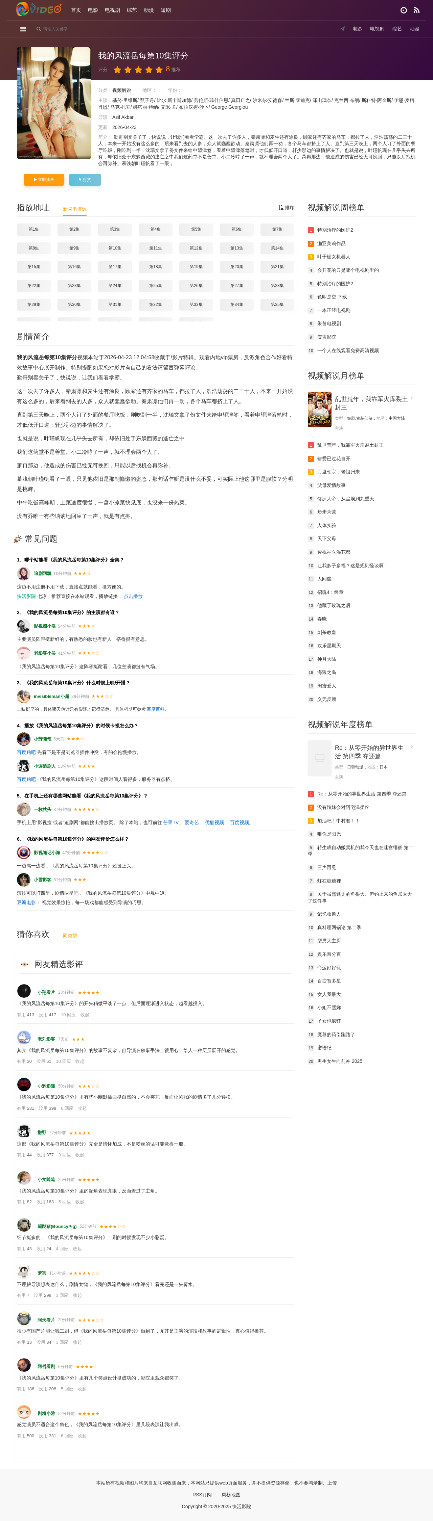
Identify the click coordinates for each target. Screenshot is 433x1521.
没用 (48, 1014)
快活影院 (26, 596)
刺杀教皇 (322, 633)
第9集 (74, 248)
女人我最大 (324, 995)
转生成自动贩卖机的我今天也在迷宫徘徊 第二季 (360, 851)
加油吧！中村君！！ (334, 821)
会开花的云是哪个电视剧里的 (343, 270)
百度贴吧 (26, 752)
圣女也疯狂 (324, 1021)
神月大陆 (322, 659)
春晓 (317, 619)
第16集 (74, 266)
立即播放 (44, 179)
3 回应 (65, 1154)
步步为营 (322, 512)
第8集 (34, 248)
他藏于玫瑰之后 (329, 606)
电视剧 (112, 10)
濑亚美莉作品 (327, 244)
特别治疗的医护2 (330, 230)
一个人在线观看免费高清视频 (343, 351)
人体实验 (322, 526)
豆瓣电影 (26, 902)
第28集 (277, 285)
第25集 (155, 285)
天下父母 (322, 539)
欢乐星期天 (324, 646)
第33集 (196, 304)
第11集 (155, 248)
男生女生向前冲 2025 (335, 1061)
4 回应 (62, 1248)
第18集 (155, 266)
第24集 (115, 285)
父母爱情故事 (327, 485)
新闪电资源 (75, 209)
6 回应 (67, 1108)
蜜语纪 (320, 1048)
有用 (26, 1014)
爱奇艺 (192, 822)
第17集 (115, 266)
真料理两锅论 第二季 (334, 928)
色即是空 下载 (327, 297)
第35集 (277, 304)
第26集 (196, 285)
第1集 (34, 229)
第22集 (33, 285)
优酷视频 (214, 822)
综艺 (132, 10)
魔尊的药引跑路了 (331, 1035)
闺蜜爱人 (322, 686)
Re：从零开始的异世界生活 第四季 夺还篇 (357, 794)
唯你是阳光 (324, 834)
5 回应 (65, 1201)
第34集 (236, 304)
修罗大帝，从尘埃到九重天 (341, 499)
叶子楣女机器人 (329, 257)
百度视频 (239, 822)
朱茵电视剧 (324, 324)
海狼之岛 (322, 673)
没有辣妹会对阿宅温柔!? (338, 808)
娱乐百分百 (324, 954)
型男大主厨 (324, 941)
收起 (85, 1014)
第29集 (33, 304)
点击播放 (133, 596)
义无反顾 (322, 700)
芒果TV (171, 822)
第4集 (156, 229)
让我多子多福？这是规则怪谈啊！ (348, 566)
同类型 (70, 935)
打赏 (85, 179)
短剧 (166, 10)
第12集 (196, 248)
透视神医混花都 (329, 552)
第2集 (74, 229)
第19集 (196, 266)
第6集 (237, 229)
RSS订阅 (202, 1494)
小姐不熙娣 (324, 1008)
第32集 (155, 304)
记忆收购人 (324, 914)
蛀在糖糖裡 (324, 881)
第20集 (236, 266)
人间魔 (320, 579)
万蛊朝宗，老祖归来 (334, 472)
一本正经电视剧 (329, 311)
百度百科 (155, 709)
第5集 (196, 229)
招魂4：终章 (326, 592)
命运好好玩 (324, 968)
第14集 (277, 248)
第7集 (277, 229)
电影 (93, 10)
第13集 (236, 248)
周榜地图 (231, 1494)
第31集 (115, 304)
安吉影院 (322, 337)
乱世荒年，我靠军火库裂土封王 (346, 445)
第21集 (277, 266)
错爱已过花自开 (329, 459)
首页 (76, 10)
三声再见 (322, 868)
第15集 (33, 266)
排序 (286, 207)
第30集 (74, 304)
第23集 (74, 285)
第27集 (236, 285)
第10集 (115, 248)
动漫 (149, 10)
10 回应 (69, 1014)
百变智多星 (324, 981)
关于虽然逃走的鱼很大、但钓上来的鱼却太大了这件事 (360, 897)
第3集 (115, 229)
